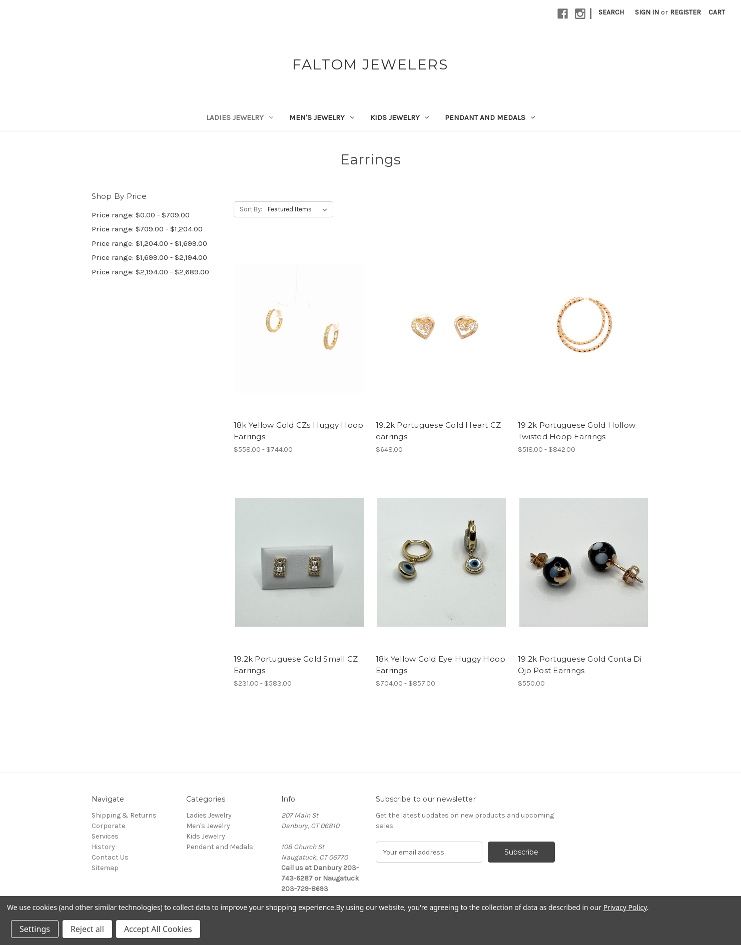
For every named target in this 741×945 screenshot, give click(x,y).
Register (685, 12)
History (103, 847)
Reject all (87, 929)
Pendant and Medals (490, 117)
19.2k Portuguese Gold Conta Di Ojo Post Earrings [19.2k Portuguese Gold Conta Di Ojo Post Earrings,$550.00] (580, 664)
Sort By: (251, 209)
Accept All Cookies (158, 929)
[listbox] (299, 209)
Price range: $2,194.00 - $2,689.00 (150, 271)
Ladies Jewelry (239, 117)
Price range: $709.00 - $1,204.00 (147, 228)
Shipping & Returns (124, 815)
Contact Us (110, 857)
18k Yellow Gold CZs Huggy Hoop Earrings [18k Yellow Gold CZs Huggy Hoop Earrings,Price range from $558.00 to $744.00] (299, 430)
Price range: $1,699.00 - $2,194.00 (149, 257)
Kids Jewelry (399, 117)
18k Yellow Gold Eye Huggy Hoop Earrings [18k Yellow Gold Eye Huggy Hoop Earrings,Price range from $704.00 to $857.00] (441, 664)
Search (611, 12)
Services (105, 836)
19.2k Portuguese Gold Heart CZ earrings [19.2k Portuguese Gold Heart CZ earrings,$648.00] (438, 430)
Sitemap (105, 868)
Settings (35, 929)
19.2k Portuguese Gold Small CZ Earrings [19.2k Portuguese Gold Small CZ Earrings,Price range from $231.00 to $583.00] (296, 664)
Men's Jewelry (321, 117)
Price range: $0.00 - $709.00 (141, 214)
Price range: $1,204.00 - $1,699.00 (149, 243)
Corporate (108, 826)
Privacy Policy (625, 907)
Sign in (647, 12)
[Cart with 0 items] (716, 12)
